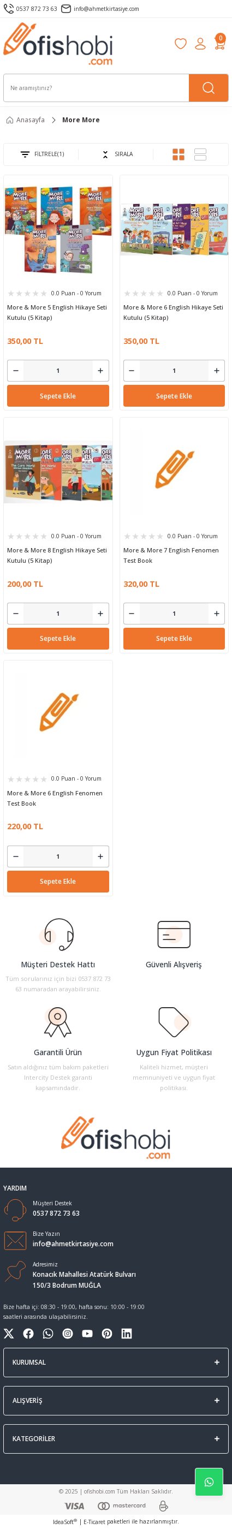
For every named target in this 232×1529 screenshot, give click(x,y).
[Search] (116, 88)
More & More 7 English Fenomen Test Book (171, 555)
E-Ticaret (94, 1522)
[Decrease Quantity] (15, 371)
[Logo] (58, 43)
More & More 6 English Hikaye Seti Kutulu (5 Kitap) (173, 312)
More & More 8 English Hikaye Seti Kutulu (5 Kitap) (57, 555)
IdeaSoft (65, 1522)
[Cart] (220, 44)
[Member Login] (200, 44)
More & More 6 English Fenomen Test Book (55, 798)
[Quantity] (58, 371)
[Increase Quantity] (101, 371)
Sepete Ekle (58, 395)
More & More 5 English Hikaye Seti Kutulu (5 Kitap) (57, 312)
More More (81, 119)
